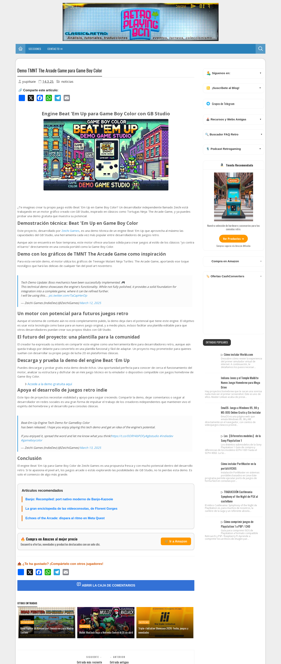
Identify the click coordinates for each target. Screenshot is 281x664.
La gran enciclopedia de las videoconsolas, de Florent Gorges (71, 508)
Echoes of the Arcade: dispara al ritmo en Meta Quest (65, 518)
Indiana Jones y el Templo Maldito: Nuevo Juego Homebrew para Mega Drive (240, 382)
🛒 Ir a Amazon (176, 541)
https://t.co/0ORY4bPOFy (128, 436)
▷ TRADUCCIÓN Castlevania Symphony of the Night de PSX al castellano (239, 496)
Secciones (34, 49)
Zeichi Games (70, 231)
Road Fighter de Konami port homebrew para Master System (47, 630)
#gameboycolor (31, 440)
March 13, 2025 (90, 448)
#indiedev (166, 436)
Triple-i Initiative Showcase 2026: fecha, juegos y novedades (163, 630)
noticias (67, 81)
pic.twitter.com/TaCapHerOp (68, 295)
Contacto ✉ (55, 49)
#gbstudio (152, 436)
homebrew (27, 622)
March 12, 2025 (90, 303)
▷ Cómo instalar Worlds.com (237, 354)
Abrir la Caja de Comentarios (105, 584)
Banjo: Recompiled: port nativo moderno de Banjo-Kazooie (69, 499)
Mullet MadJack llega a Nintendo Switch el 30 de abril (106, 632)
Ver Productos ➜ (233, 238)
